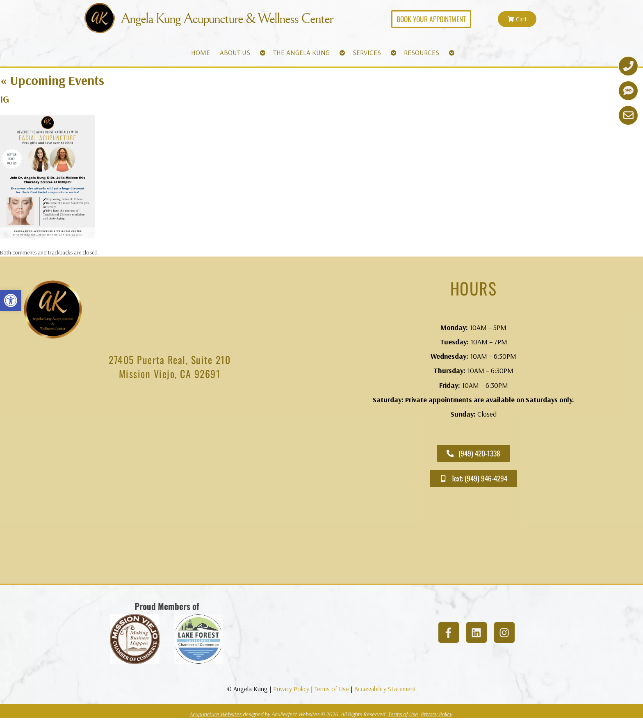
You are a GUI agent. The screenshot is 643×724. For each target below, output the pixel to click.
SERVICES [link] (367, 52)
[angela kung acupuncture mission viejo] (169, 484)
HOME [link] (200, 52)
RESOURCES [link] (421, 52)
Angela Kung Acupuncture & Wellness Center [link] (227, 19)
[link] (10, 300)
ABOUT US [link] (235, 52)
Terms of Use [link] (332, 689)
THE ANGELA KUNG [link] (301, 52)
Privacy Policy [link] (291, 689)
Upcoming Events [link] (52, 80)
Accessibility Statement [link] (385, 689)
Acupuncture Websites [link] (215, 714)
